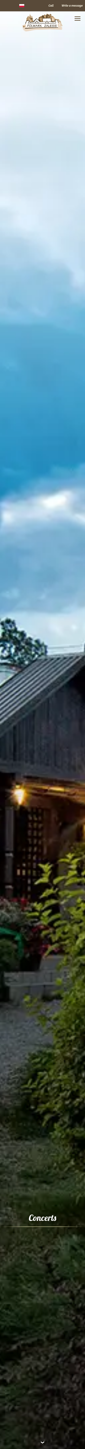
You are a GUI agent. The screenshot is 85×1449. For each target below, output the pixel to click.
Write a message (72, 5)
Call (51, 5)
